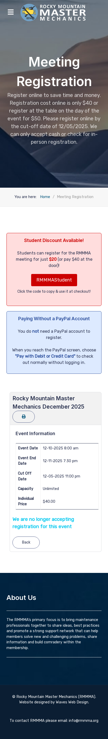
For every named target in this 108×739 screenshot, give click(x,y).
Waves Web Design (72, 702)
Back (26, 542)
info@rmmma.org (83, 720)
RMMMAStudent (54, 280)
